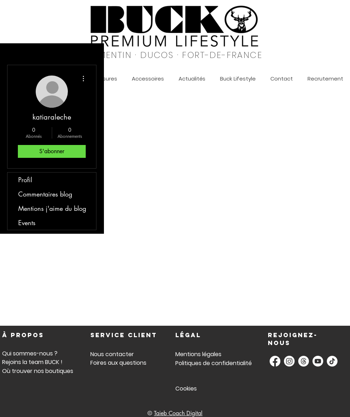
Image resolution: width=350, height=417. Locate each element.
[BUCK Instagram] (289, 361)
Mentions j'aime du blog (52, 208)
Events (26, 222)
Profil (25, 179)
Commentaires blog (45, 194)
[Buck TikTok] (332, 361)
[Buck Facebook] (275, 361)
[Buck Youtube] (317, 361)
